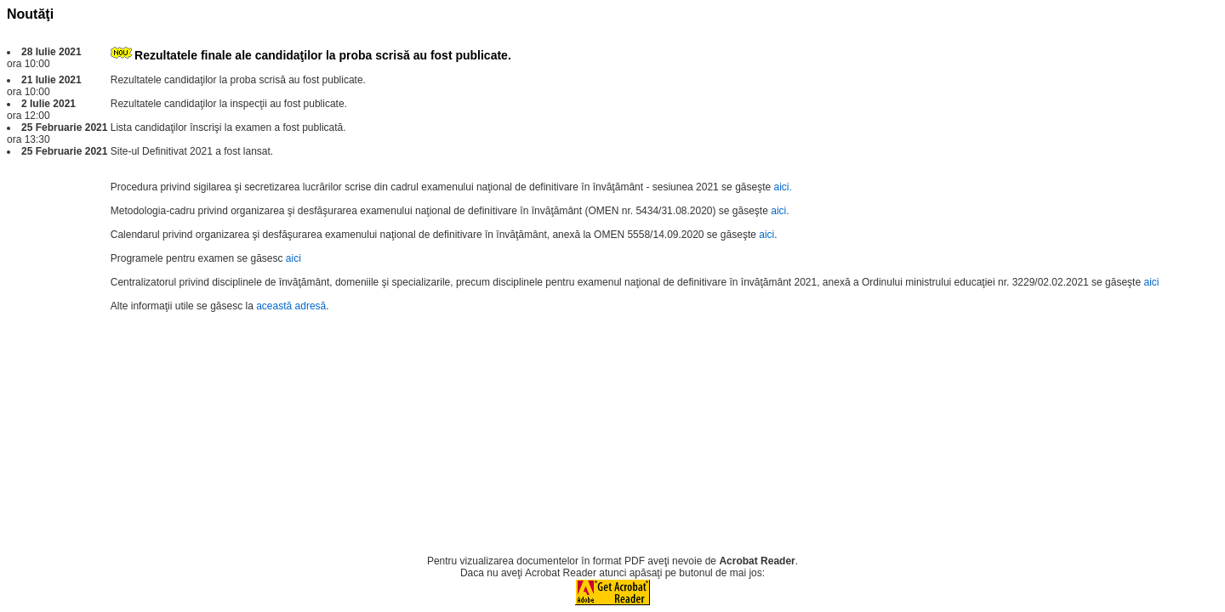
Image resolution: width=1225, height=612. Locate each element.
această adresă (291, 306)
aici (766, 235)
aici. (783, 187)
